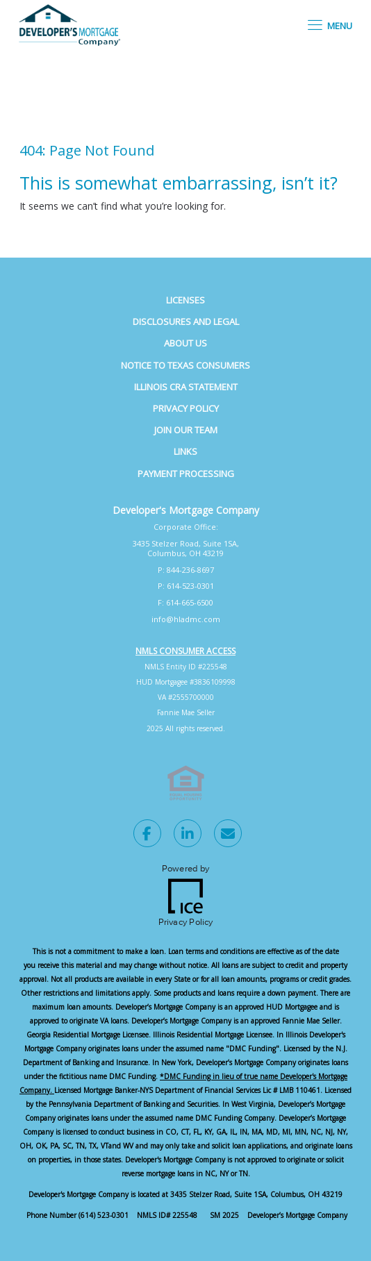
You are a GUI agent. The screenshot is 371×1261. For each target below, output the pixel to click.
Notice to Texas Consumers (185, 365)
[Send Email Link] (228, 835)
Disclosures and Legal (186, 321)
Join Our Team (185, 430)
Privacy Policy (186, 408)
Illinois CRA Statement (186, 387)
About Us (185, 343)
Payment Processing (186, 473)
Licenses (185, 300)
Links (185, 451)
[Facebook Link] (147, 835)
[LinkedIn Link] (187, 835)
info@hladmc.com (185, 619)
